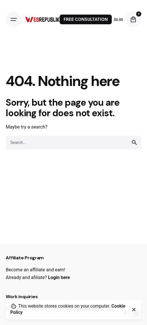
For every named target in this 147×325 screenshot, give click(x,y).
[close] (134, 309)
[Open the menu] (14, 19)
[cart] (133, 19)
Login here (59, 277)
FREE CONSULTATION (86, 19)
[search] (134, 142)
